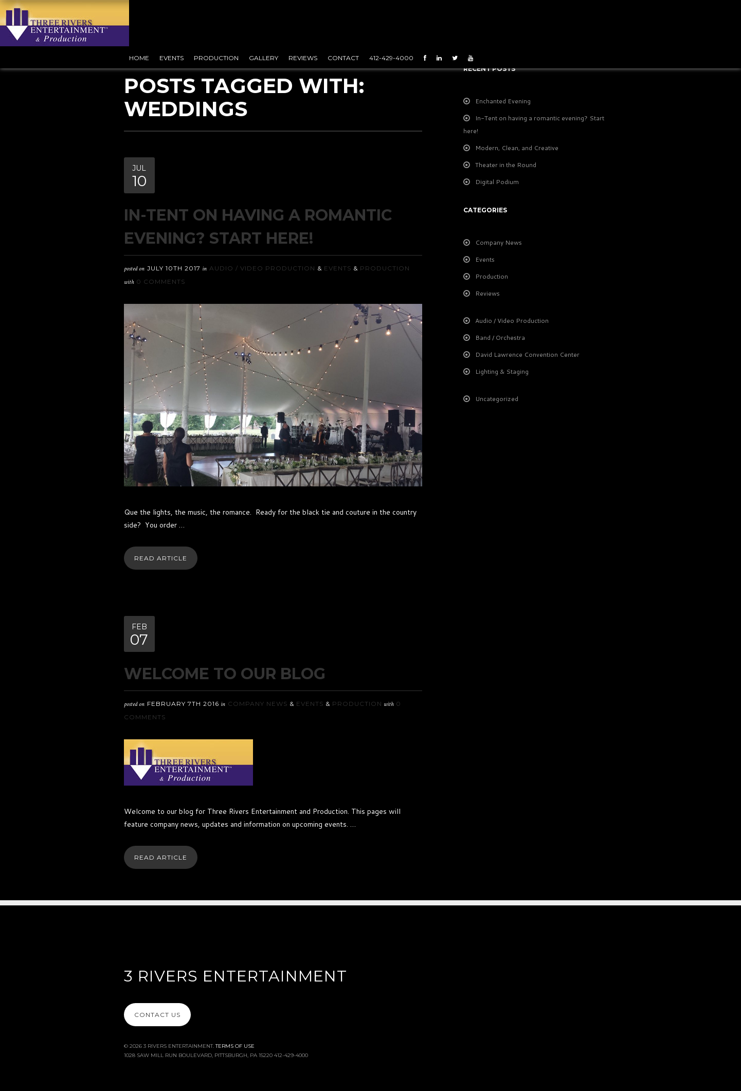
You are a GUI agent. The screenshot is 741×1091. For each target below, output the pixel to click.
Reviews (302, 58)
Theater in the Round (505, 164)
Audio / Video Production (262, 268)
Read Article (160, 558)
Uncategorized (496, 398)
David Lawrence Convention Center (527, 354)
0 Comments (160, 281)
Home (139, 58)
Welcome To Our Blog (225, 673)
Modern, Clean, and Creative (516, 147)
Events (171, 58)
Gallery (263, 58)
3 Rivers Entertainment (235, 976)
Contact (343, 58)
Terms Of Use (235, 1046)
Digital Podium (497, 181)
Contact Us (157, 1015)
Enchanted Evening (503, 101)
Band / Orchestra (500, 337)
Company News (257, 703)
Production (216, 58)
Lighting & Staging (502, 371)
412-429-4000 (391, 58)
